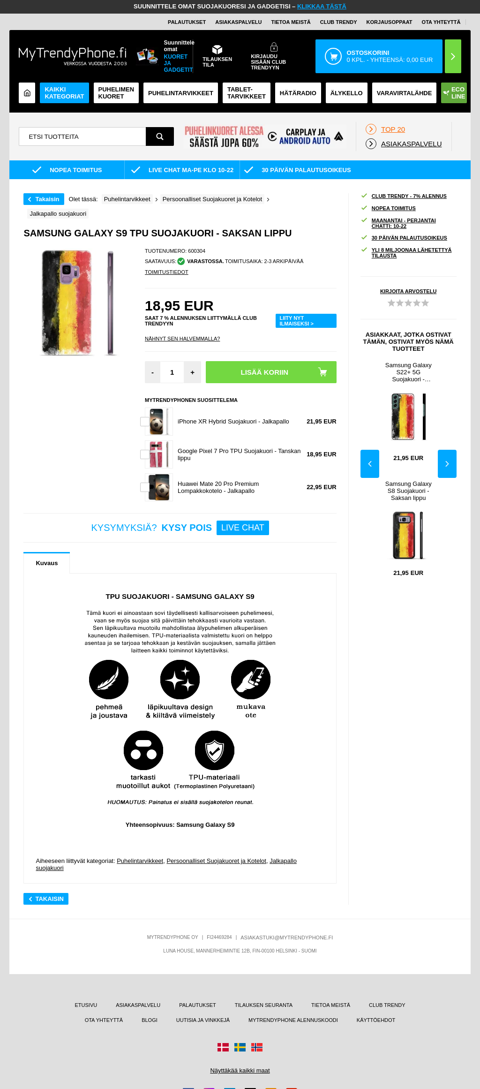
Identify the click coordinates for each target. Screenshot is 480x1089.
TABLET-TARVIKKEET (246, 93)
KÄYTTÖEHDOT (376, 1020)
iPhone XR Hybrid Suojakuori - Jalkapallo (233, 421)
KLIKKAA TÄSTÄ (321, 6)
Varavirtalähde (404, 93)
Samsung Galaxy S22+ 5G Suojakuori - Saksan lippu (408, 372)
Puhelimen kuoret (116, 93)
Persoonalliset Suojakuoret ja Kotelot (216, 860)
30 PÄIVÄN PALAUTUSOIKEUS (403, 238)
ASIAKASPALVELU (238, 22)
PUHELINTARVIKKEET (180, 93)
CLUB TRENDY (387, 1005)
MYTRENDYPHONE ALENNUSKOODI (293, 1020)
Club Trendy (338, 22)
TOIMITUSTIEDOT (166, 272)
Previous (369, 464)
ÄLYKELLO (346, 93)
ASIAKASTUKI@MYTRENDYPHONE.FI (286, 937)
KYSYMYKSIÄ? (180, 528)
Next (447, 464)
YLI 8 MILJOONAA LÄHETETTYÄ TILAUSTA (406, 252)
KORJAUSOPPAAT (389, 22)
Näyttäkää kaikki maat (240, 1070)
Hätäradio (298, 93)
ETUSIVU (86, 1005)
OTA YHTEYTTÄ (441, 22)
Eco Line (454, 93)
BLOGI (150, 1020)
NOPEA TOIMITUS (388, 208)
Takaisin (47, 199)
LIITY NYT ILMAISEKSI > (296, 320)
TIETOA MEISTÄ (290, 22)
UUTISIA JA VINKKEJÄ (203, 1020)
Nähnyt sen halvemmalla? (182, 338)
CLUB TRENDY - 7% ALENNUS (403, 196)
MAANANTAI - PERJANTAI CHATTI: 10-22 (398, 223)
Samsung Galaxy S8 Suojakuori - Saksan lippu (408, 490)
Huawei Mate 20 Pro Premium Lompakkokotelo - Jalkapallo (218, 487)
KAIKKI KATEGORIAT (64, 93)
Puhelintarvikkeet (140, 860)
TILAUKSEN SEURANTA (263, 1005)
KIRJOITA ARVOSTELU (408, 291)
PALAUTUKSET (187, 22)
